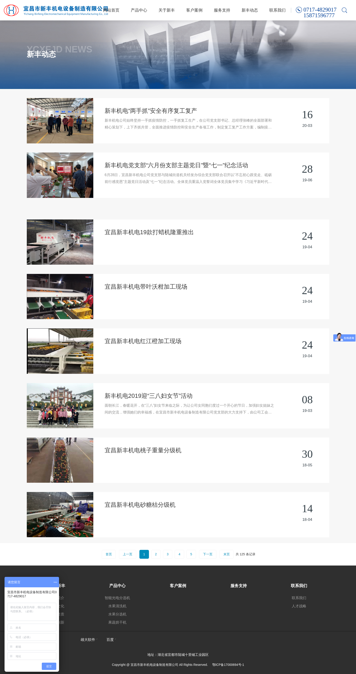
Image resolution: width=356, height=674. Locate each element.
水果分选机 (117, 614)
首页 (109, 554)
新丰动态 (250, 10)
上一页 (127, 554)
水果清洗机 (117, 606)
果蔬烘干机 (117, 622)
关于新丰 (166, 10)
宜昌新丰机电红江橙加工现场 (143, 355)
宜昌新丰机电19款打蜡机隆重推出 (149, 246)
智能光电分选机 (117, 598)
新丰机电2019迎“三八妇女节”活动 (149, 410)
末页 (226, 554)
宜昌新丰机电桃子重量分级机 (143, 464)
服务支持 (222, 10)
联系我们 (277, 10)
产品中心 (139, 10)
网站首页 (111, 10)
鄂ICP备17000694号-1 (228, 665)
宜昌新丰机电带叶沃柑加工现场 (146, 301)
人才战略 (299, 606)
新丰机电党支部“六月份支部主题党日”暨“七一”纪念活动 (176, 165)
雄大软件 (88, 640)
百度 (110, 640)
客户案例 (194, 10)
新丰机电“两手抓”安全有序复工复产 (151, 110)
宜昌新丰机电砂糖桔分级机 (140, 519)
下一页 (208, 554)
